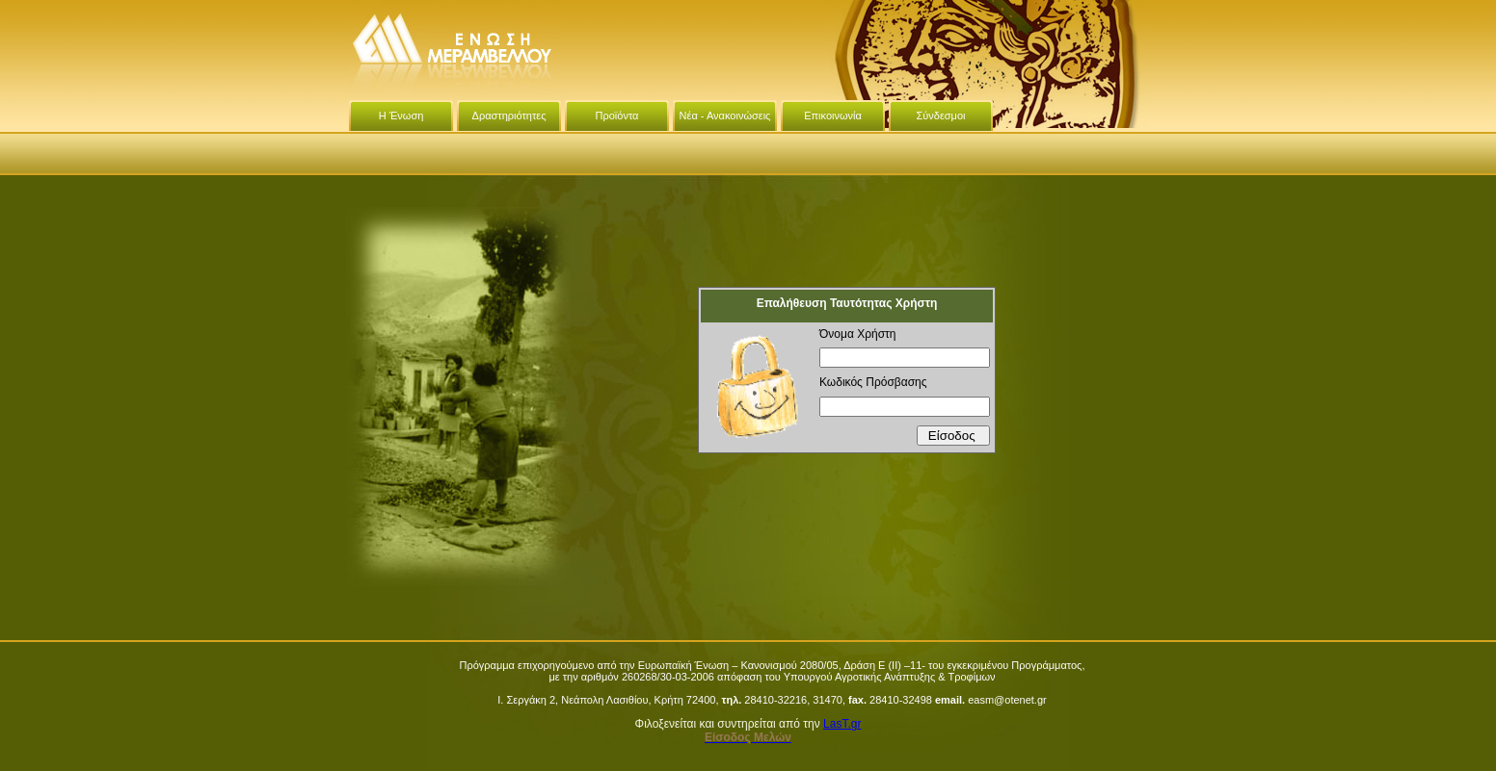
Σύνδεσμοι (940, 115)
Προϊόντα (617, 115)
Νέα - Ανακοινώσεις (725, 115)
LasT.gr (842, 724)
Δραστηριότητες (509, 115)
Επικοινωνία (833, 115)
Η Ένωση (401, 115)
